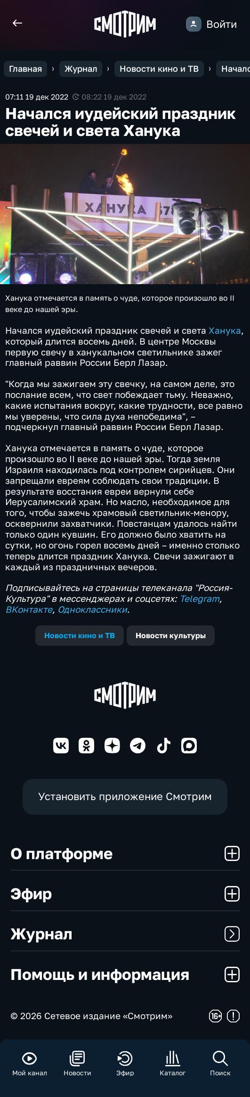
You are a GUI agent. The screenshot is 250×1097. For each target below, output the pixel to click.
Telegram (199, 598)
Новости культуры (171, 635)
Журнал (125, 933)
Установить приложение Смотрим (125, 796)
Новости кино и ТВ (79, 635)
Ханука (225, 330)
